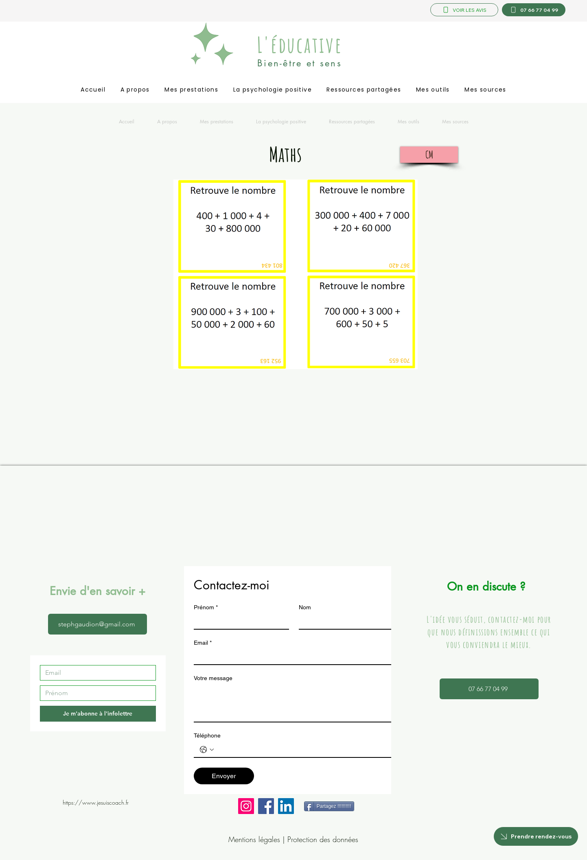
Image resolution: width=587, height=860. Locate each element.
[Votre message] (294, 703)
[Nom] (344, 621)
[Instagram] (246, 806)
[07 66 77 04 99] (533, 9)
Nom (305, 607)
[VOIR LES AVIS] (464, 9)
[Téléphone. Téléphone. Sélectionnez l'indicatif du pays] (207, 750)
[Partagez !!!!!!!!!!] (329, 806)
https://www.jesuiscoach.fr (96, 802)
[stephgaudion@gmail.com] (97, 624)
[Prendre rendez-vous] (535, 836)
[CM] (429, 155)
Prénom (206, 607)
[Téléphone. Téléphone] (302, 749)
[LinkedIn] (286, 806)
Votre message (213, 678)
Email (203, 642)
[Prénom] (95, 693)
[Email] (95, 672)
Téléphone (207, 735)
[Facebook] (266, 806)
